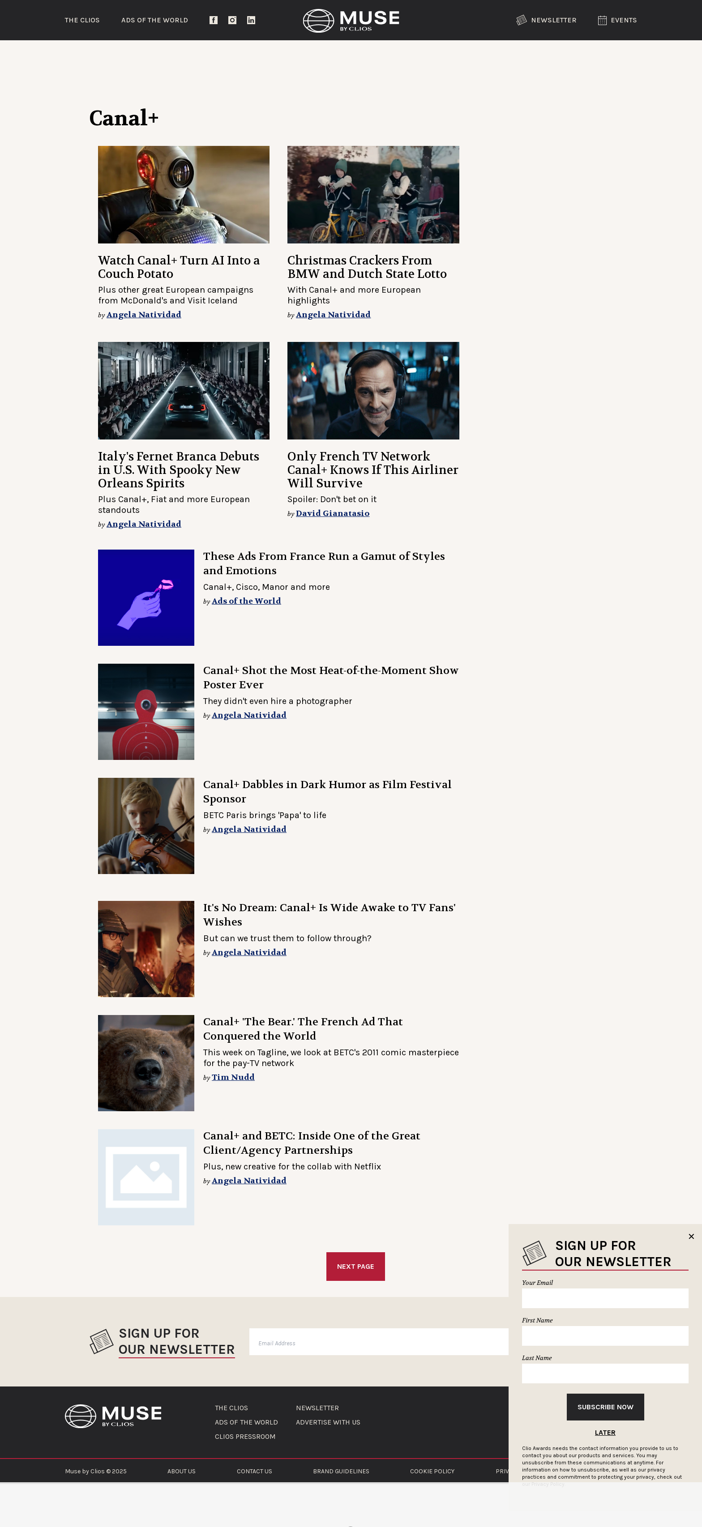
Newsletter (546, 20)
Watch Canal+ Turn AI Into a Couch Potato (179, 267)
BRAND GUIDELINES (341, 1471)
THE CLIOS (231, 1408)
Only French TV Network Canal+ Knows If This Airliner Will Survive (372, 470)
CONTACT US (254, 1471)
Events (617, 20)
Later (605, 1432)
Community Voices (427, 56)
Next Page (355, 1266)
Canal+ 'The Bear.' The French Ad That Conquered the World (303, 1029)
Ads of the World (154, 20)
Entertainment (215, 56)
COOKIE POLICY (432, 1471)
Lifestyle (317, 56)
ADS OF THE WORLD (246, 1422)
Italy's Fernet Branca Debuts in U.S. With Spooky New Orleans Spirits (178, 470)
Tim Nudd (233, 1077)
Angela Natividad (144, 315)
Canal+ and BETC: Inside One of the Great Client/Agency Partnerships (311, 1143)
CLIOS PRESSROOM (245, 1436)
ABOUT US (181, 1471)
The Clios (82, 20)
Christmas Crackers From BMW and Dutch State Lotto (367, 267)
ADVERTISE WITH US (328, 1422)
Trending (111, 56)
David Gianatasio (332, 513)
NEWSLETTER (317, 1408)
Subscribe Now (606, 1407)
